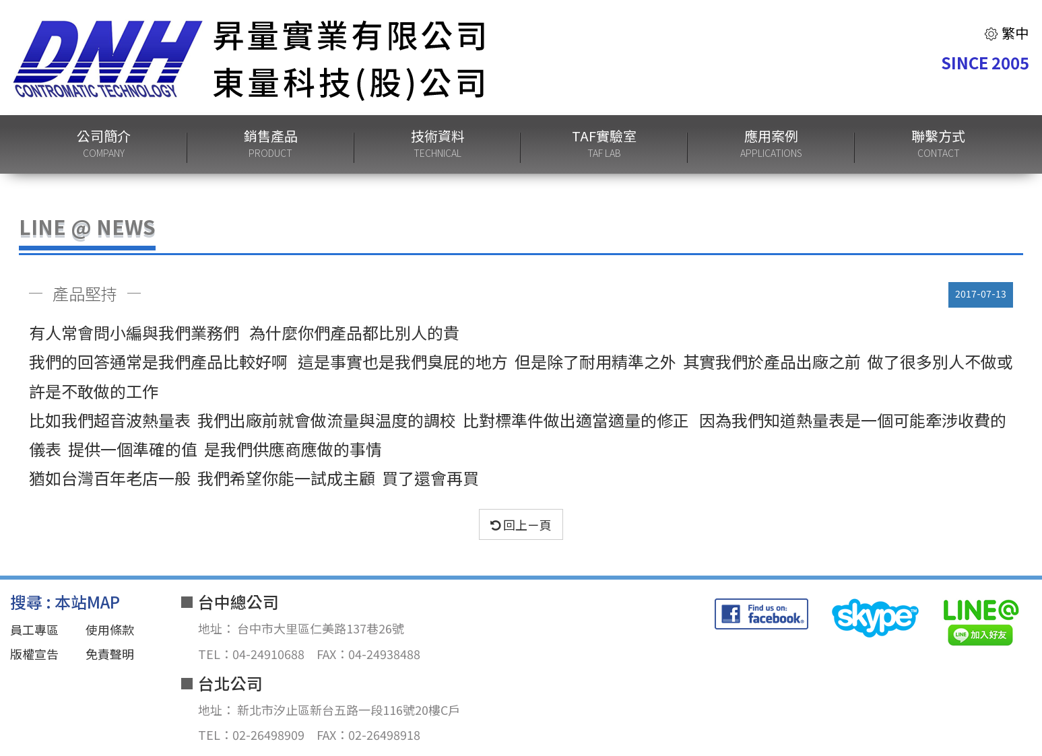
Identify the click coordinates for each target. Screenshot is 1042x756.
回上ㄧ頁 (521, 524)
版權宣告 (34, 653)
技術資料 (438, 144)
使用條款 (110, 629)
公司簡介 (104, 144)
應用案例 (771, 144)
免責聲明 (110, 653)
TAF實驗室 (604, 144)
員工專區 (34, 629)
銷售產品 (271, 144)
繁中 (1006, 32)
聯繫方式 (938, 144)
